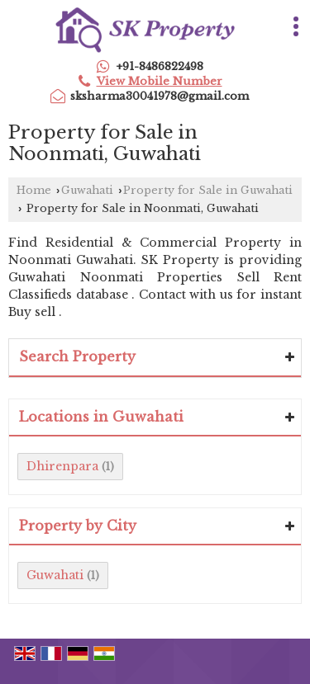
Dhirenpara (62, 466)
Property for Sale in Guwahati (208, 190)
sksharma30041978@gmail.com (159, 96)
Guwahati (87, 190)
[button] (159, 81)
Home (34, 190)
